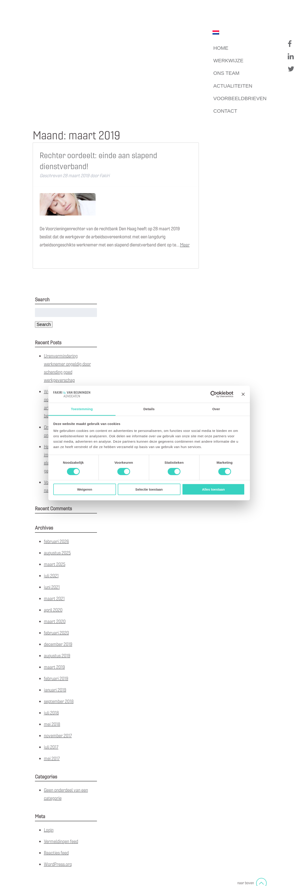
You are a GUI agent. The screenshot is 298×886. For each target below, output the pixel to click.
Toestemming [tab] (82, 409)
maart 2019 (54, 667)
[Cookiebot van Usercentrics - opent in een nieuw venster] (213, 394)
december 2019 (58, 644)
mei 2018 (52, 724)
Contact (225, 111)
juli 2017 (51, 747)
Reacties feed (56, 852)
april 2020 (53, 610)
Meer (185, 244)
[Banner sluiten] (243, 394)
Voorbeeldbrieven (240, 98)
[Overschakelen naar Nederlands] (215, 32)
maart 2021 (54, 598)
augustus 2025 (57, 553)
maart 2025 (54, 564)
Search (44, 324)
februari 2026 (56, 541)
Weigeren (84, 489)
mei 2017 (52, 758)
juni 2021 (52, 587)
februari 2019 (56, 678)
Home (220, 48)
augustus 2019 (57, 655)
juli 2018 (51, 712)
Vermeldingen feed (61, 841)
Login (49, 830)
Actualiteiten (232, 86)
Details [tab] (149, 409)
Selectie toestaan (149, 489)
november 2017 (58, 735)
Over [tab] (216, 409)
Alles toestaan (213, 489)
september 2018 (59, 701)
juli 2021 (51, 575)
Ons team (226, 73)
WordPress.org (58, 864)
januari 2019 (55, 690)
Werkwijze (228, 60)
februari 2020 (56, 632)
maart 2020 (55, 621)
